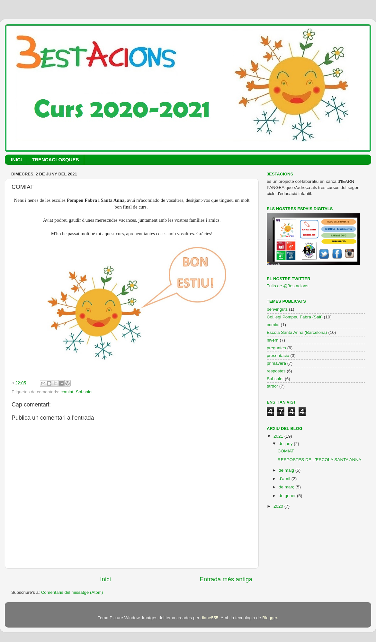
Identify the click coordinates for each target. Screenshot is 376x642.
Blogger (269, 617)
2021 (278, 436)
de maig (287, 470)
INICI (16, 159)
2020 (278, 506)
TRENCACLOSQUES (55, 159)
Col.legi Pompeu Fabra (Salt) (295, 317)
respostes (276, 371)
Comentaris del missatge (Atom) (72, 592)
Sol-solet (84, 391)
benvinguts (277, 309)
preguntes (276, 347)
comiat (66, 391)
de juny (286, 443)
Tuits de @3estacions (288, 285)
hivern (273, 340)
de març (287, 487)
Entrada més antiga (226, 579)
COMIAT (286, 451)
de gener (288, 495)
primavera (276, 363)
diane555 (210, 617)
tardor (272, 386)
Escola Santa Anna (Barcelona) (297, 332)
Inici (105, 579)
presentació (278, 355)
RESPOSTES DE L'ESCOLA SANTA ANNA (319, 459)
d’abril (285, 478)
